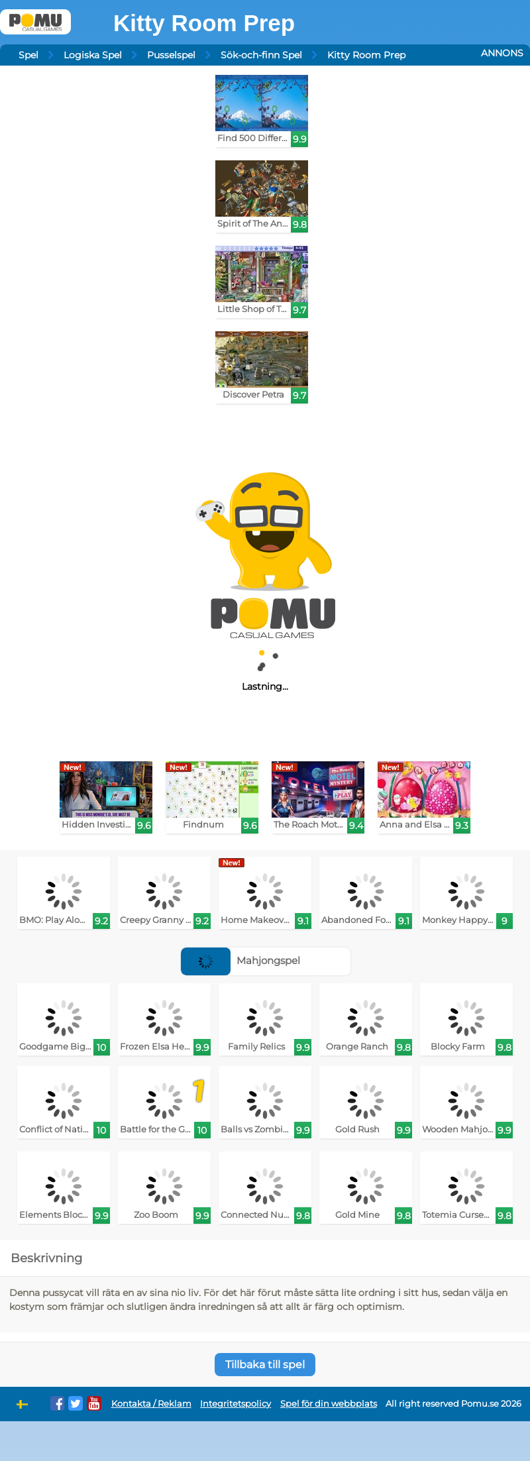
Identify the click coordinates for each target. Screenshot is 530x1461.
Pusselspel (171, 55)
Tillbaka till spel (265, 1364)
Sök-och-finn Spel (261, 55)
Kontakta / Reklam (151, 1404)
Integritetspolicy (235, 1404)
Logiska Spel (93, 55)
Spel (28, 55)
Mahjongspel (240, 960)
